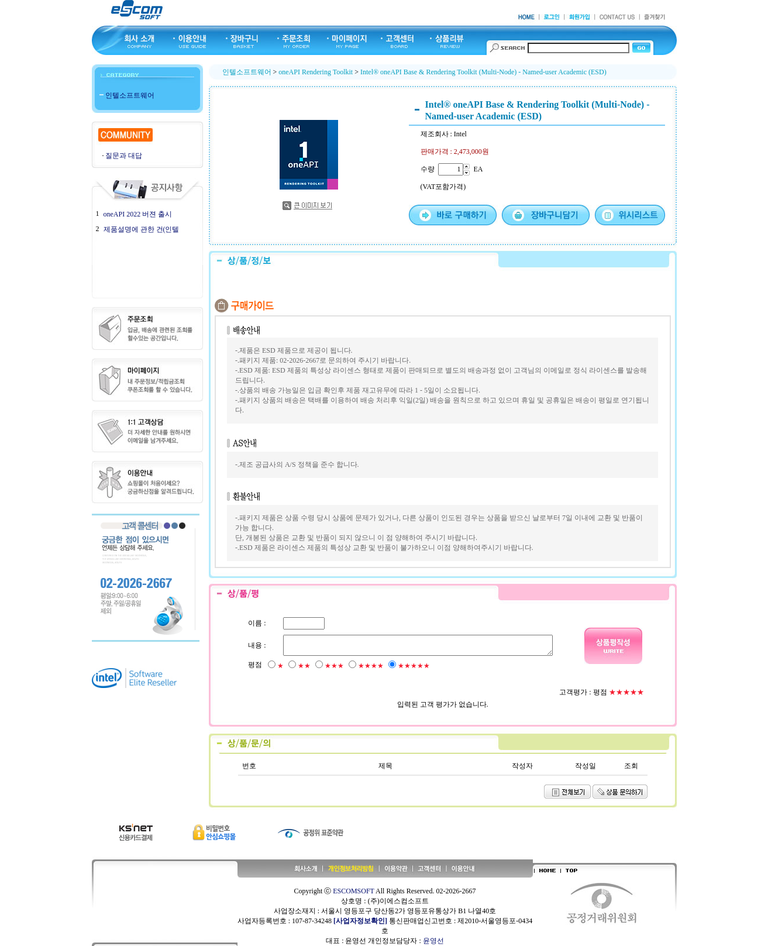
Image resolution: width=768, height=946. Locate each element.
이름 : (257, 623)
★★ (304, 666)
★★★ (334, 666)
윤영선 (433, 941)
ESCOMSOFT (353, 891)
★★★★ (371, 666)
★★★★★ (414, 666)
